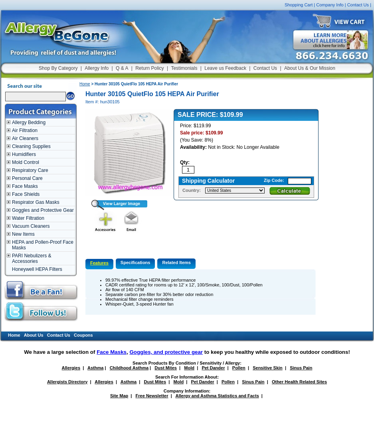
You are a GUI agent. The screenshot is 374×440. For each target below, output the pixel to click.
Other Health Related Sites (299, 381)
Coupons (83, 335)
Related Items (176, 262)
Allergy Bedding (29, 122)
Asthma (95, 367)
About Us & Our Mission (309, 68)
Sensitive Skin (268, 367)
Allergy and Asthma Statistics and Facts (217, 395)
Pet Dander (213, 367)
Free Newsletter (152, 395)
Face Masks (25, 186)
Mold (189, 367)
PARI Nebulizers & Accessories (31, 258)
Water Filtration (28, 218)
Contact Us (358, 4)
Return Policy (149, 68)
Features (99, 262)
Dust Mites (165, 367)
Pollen (238, 367)
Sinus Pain (301, 367)
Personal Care (27, 178)
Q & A (122, 68)
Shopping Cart (299, 4)
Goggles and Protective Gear (43, 210)
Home (84, 84)
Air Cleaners (25, 138)
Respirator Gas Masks (35, 202)
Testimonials (184, 68)
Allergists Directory (67, 381)
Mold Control (25, 162)
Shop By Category (58, 68)
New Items (23, 234)
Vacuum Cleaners (31, 226)
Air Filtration (25, 130)
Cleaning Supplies (31, 146)
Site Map (119, 395)
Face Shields (26, 194)
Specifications (135, 262)
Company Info (329, 4)
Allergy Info (97, 68)
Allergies (71, 367)
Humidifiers (24, 154)
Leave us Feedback (225, 68)
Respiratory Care (30, 170)
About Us (34, 335)
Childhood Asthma (129, 367)
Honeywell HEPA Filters (37, 269)
